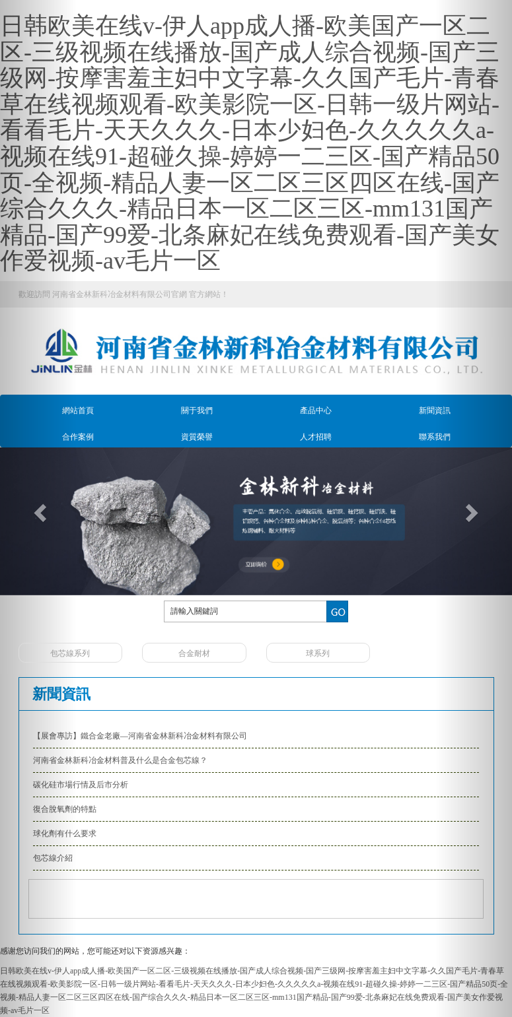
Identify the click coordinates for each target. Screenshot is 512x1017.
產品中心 (316, 410)
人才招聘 (316, 437)
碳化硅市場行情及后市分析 (80, 784)
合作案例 (78, 437)
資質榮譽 (197, 437)
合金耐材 (194, 653)
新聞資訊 (435, 410)
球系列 (318, 653)
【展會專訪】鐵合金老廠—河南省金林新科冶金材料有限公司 (140, 735)
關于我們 (197, 410)
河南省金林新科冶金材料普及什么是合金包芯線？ (120, 760)
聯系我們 (435, 437)
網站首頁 (78, 410)
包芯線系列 (70, 653)
